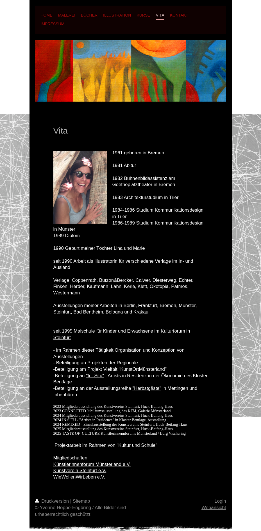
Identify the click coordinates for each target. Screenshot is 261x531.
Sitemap (81, 501)
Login (220, 501)
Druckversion (52, 501)
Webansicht (213, 507)
